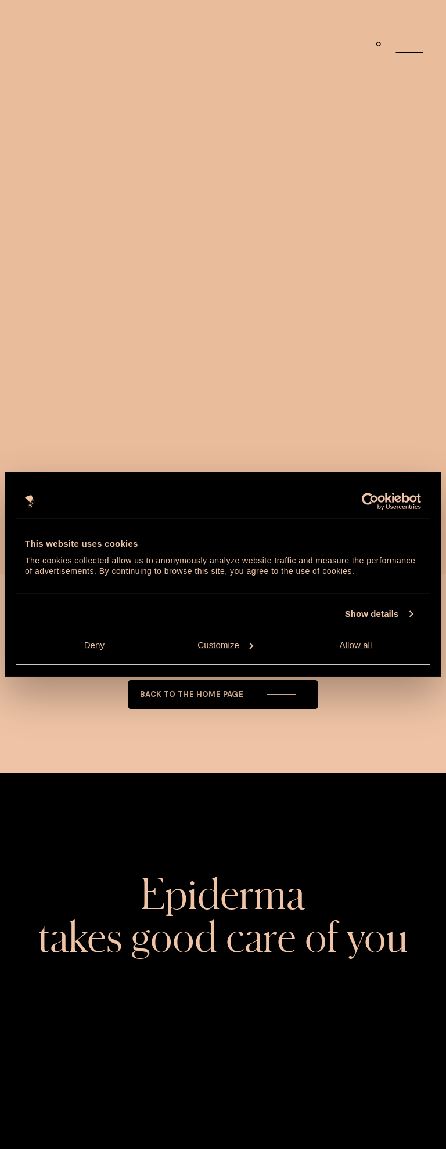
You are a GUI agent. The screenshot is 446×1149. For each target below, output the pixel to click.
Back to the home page (220, 694)
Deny (94, 645)
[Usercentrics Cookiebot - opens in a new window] (370, 501)
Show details (372, 614)
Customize (225, 645)
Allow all (356, 645)
